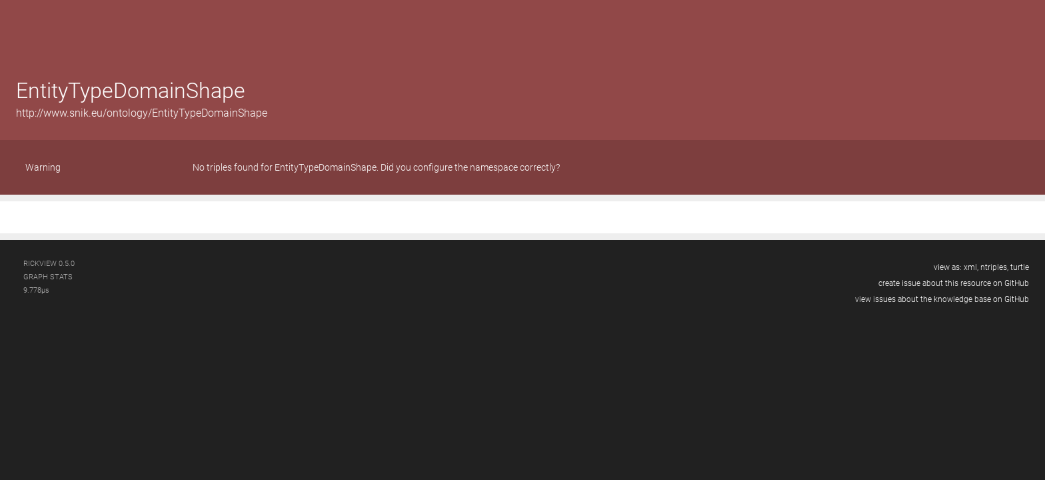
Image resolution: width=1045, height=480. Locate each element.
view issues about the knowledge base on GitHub (942, 299)
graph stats (48, 277)
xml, (971, 267)
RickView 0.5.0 (49, 263)
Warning (43, 167)
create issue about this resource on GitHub (953, 283)
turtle (1019, 267)
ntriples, (994, 267)
